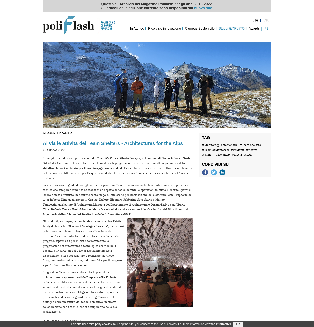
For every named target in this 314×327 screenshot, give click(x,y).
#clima (206, 154)
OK (238, 324)
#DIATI (237, 154)
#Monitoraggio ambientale (220, 145)
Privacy (76, 320)
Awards (254, 28)
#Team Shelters (250, 145)
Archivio (64, 320)
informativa (223, 324)
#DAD (248, 154)
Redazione (50, 320)
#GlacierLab (221, 154)
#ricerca (251, 150)
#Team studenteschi (215, 150)
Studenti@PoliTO (232, 28)
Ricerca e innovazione (164, 28)
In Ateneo (137, 28)
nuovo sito (203, 8)
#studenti (237, 150)
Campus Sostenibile (200, 28)
